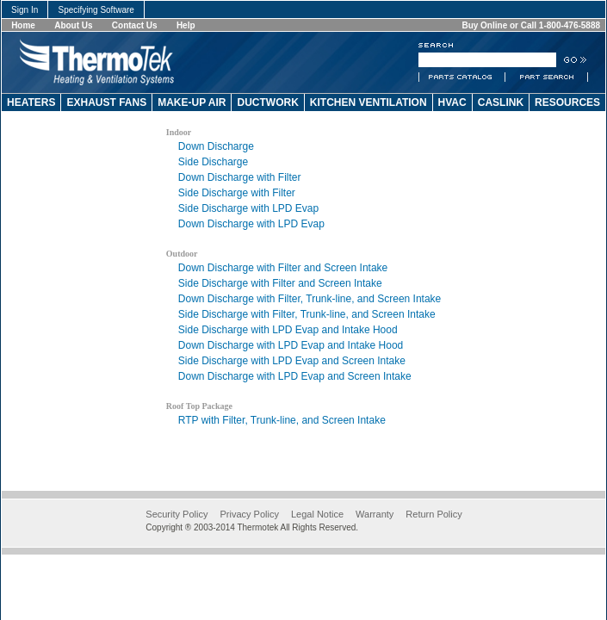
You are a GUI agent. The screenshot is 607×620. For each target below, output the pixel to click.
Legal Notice (317, 514)
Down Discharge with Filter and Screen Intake (282, 268)
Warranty (374, 514)
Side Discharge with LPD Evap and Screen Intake (292, 361)
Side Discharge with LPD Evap (248, 208)
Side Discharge (213, 162)
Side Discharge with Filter (236, 193)
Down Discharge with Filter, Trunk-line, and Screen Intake (309, 299)
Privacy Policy (249, 514)
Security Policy (176, 514)
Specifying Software (96, 10)
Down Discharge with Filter (239, 177)
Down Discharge (216, 146)
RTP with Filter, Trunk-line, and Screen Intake (282, 420)
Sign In (24, 10)
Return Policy (433, 514)
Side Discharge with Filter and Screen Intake (280, 283)
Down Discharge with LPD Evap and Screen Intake (295, 376)
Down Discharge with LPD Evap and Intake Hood (290, 345)
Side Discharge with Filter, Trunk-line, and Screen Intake (307, 314)
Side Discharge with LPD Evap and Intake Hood (288, 330)
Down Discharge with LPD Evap (251, 224)
